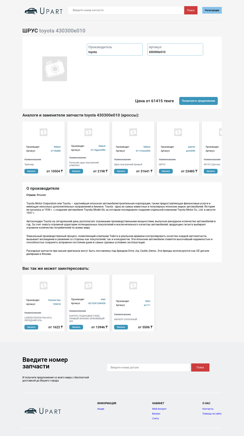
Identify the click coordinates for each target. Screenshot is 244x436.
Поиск (191, 10)
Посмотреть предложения (198, 100)
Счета (155, 418)
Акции (100, 408)
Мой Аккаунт (159, 408)
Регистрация (212, 10)
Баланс (156, 413)
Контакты (207, 408)
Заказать (31, 171)
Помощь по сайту (212, 413)
